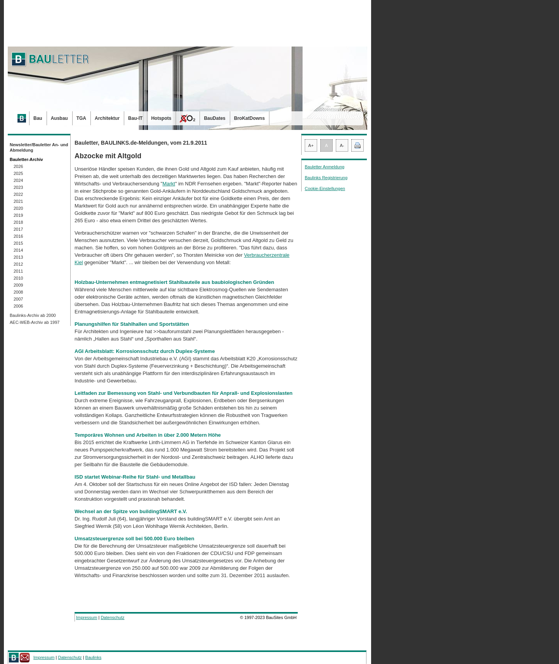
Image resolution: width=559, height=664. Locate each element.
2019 (18, 215)
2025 (18, 173)
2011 (18, 271)
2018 (18, 222)
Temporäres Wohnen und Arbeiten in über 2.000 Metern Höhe (148, 435)
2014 (18, 250)
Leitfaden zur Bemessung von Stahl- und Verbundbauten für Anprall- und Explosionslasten (183, 393)
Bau (37, 118)
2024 (18, 180)
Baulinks (93, 657)
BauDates (214, 118)
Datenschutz (112, 617)
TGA (81, 118)
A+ (311, 145)
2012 (18, 264)
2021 (18, 201)
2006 (18, 306)
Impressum (86, 617)
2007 (18, 299)
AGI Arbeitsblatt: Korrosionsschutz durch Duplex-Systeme (145, 351)
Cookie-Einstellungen (325, 188)
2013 (18, 257)
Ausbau (59, 118)
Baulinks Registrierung (326, 177)
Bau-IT (135, 118)
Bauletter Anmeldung (324, 166)
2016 (18, 236)
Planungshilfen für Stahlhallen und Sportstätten (132, 324)
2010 (18, 278)
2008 (18, 292)
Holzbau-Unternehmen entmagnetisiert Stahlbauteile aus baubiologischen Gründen (174, 282)
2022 (18, 194)
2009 (18, 285)
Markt (168, 184)
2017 (18, 229)
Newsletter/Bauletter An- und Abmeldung (39, 147)
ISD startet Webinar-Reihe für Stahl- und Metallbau (135, 477)
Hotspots (161, 118)
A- (342, 145)
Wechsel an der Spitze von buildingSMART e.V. (131, 511)
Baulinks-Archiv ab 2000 (33, 315)
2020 (18, 208)
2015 (18, 243)
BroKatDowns (249, 118)
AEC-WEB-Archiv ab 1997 (34, 322)
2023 (18, 187)
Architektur (107, 118)
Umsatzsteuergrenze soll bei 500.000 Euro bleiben (134, 538)
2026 (18, 166)
